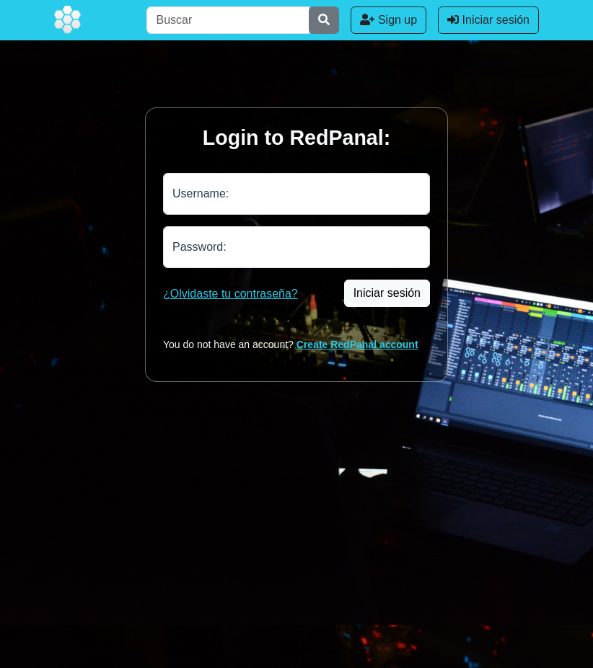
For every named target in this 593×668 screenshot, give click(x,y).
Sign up (388, 20)
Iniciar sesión (488, 20)
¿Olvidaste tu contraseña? (230, 294)
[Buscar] (227, 20)
